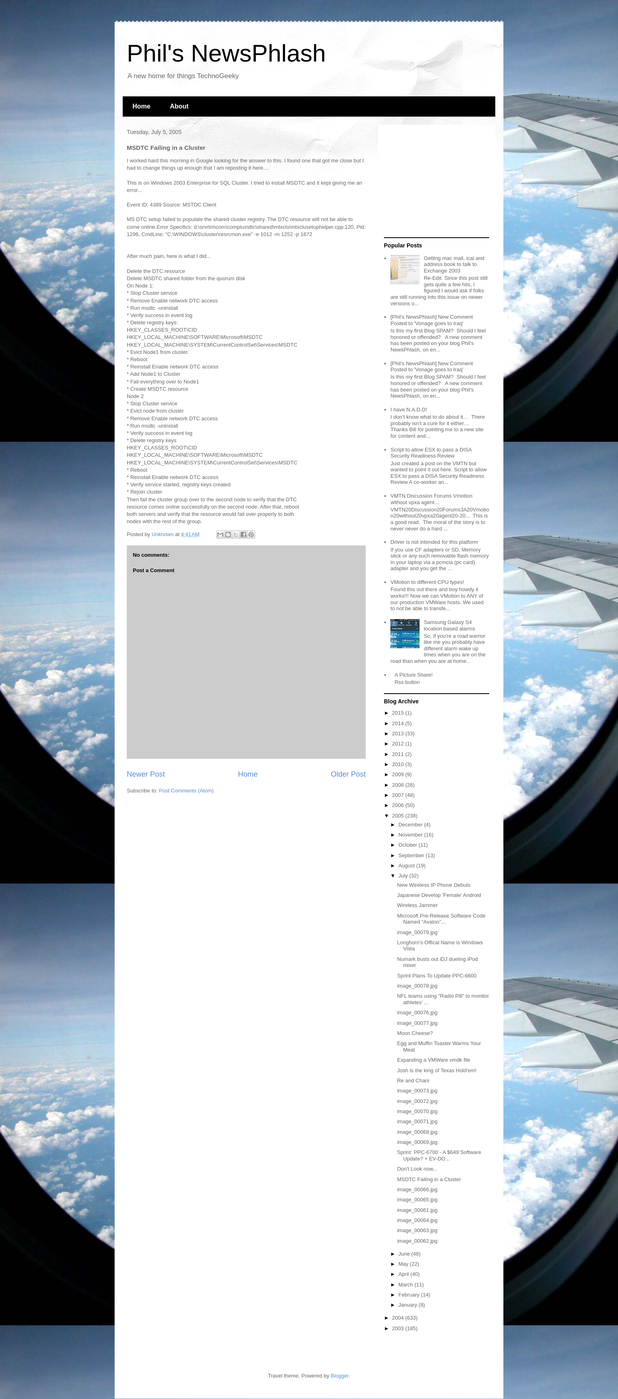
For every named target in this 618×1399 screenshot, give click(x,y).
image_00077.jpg (417, 1023)
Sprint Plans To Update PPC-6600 (436, 976)
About (179, 106)
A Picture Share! (413, 675)
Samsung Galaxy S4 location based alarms (449, 625)
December (411, 825)
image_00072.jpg (417, 1101)
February (410, 1295)
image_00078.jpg (417, 986)
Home (141, 106)
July (404, 876)
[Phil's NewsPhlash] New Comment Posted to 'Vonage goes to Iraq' (431, 320)
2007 (398, 795)
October (409, 845)
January (409, 1305)
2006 (398, 805)
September (412, 855)
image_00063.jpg (417, 1230)
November (411, 835)
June (405, 1254)
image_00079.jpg (417, 932)
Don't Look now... (417, 1169)
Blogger (340, 1376)
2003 (398, 1328)
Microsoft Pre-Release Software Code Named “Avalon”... (441, 919)
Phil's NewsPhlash (226, 53)
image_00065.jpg (417, 1200)
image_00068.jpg (417, 1132)
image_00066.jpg (417, 1189)
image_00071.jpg (417, 1121)
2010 (398, 764)
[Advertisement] (434, 181)
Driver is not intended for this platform (434, 542)
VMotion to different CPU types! (427, 582)
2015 (398, 713)
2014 (398, 723)
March (407, 1285)
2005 (398, 816)
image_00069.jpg (417, 1142)
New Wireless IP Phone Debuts (433, 885)
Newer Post (146, 774)
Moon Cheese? (415, 1033)
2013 (398, 733)
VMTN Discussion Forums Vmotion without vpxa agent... (431, 499)
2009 (398, 774)
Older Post (348, 774)
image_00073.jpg (417, 1091)
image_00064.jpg (417, 1220)
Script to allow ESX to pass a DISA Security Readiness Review (430, 453)
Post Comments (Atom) (186, 791)
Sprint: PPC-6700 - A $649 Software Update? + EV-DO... (439, 1155)
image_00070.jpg (417, 1111)
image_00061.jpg (417, 1210)
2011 (398, 754)
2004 (398, 1318)
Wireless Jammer (417, 905)
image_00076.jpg (417, 1012)
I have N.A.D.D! (408, 410)
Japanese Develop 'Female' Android (439, 895)
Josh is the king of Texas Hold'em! (436, 1070)
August (407, 865)
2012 (398, 744)
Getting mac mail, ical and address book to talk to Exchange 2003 (454, 264)
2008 (398, 785)
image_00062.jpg (417, 1241)
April (405, 1274)
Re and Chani (413, 1080)
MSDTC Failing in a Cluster (429, 1179)
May (404, 1264)
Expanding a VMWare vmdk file (433, 1060)
